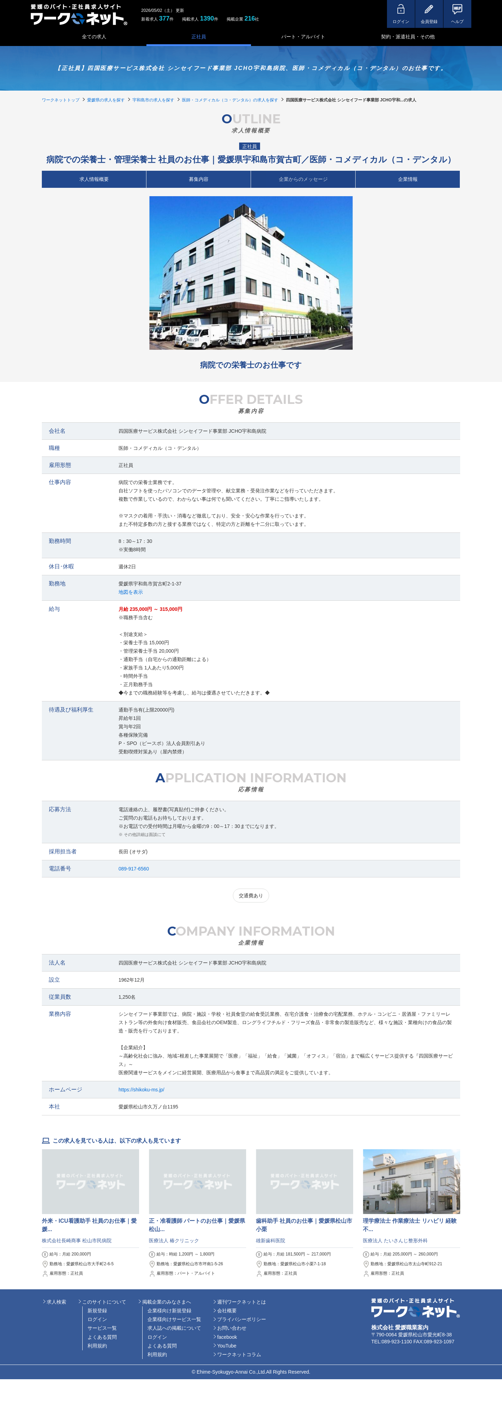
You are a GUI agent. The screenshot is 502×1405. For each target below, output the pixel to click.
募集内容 (198, 179)
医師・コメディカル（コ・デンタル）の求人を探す (230, 100)
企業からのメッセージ (303, 179)
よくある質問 (102, 1337)
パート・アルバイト (303, 36)
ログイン (97, 1319)
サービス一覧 (102, 1328)
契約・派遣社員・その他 (408, 36)
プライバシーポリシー (241, 1319)
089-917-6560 (134, 869)
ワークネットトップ (60, 100)
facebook (227, 1337)
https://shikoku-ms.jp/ (142, 1089)
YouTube (226, 1346)
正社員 (198, 36)
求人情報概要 (94, 179)
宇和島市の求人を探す (153, 100)
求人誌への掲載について (174, 1328)
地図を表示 (131, 592)
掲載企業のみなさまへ (166, 1302)
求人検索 (56, 1302)
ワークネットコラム (239, 1354)
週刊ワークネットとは (241, 1302)
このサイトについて (104, 1302)
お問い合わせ (231, 1328)
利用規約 (97, 1346)
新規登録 (97, 1310)
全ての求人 (94, 36)
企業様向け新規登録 (169, 1310)
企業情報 (408, 179)
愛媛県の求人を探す (106, 100)
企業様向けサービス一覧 (174, 1319)
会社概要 (227, 1310)
